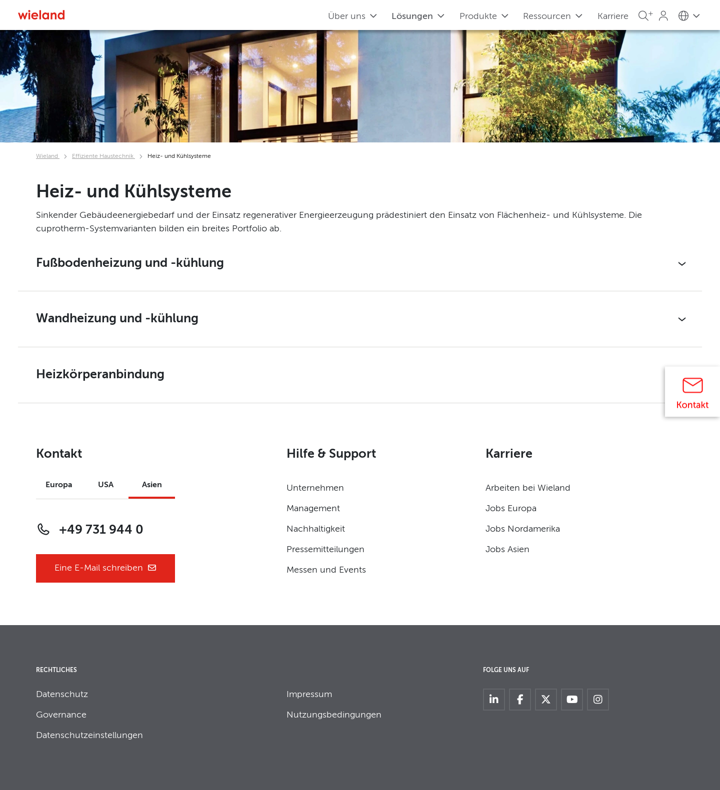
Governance (61, 715)
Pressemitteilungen (325, 549)
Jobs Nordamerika (523, 529)
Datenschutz (62, 694)
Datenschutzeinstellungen (89, 735)
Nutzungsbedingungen (334, 715)
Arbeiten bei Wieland (528, 488)
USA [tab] (106, 485)
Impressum (309, 694)
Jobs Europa (511, 508)
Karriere (613, 16)
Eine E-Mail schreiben (105, 568)
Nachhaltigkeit (315, 529)
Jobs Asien (508, 549)
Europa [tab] (59, 485)
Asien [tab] (152, 485)
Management (313, 508)
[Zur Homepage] (41, 14)
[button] (360, 264)
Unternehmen (315, 488)
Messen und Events (326, 570)
